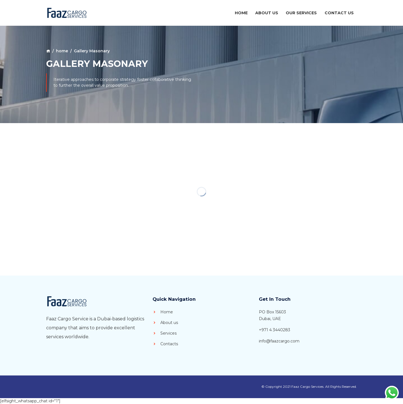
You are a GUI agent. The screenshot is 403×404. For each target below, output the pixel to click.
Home (241, 12)
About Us (266, 12)
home (62, 50)
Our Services (301, 12)
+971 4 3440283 (274, 329)
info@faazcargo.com (279, 341)
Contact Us (339, 12)
